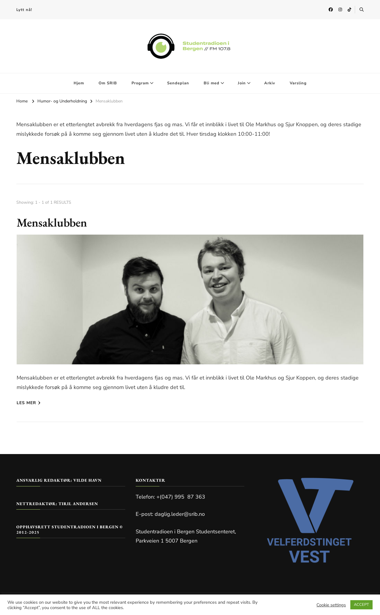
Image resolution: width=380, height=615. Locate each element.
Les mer (29, 403)
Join (242, 83)
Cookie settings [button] (331, 605)
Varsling (298, 83)
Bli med (211, 83)
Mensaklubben (52, 222)
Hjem (79, 83)
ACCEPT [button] (361, 604)
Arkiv (269, 83)
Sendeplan (178, 83)
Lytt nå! (24, 9)
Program (140, 83)
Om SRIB (108, 83)
